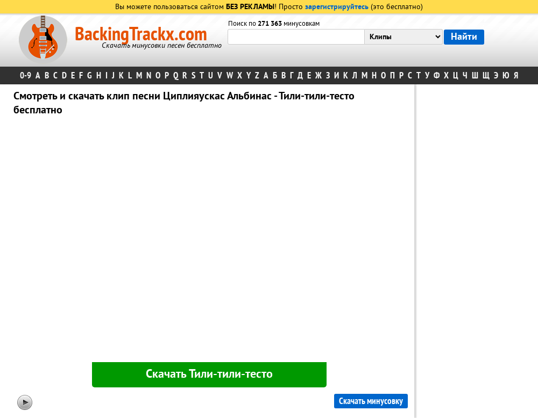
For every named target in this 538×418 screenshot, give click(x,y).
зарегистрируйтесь (337, 7)
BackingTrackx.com (141, 34)
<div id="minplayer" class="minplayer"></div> (209, 241)
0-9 (25, 75)
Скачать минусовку (371, 401)
